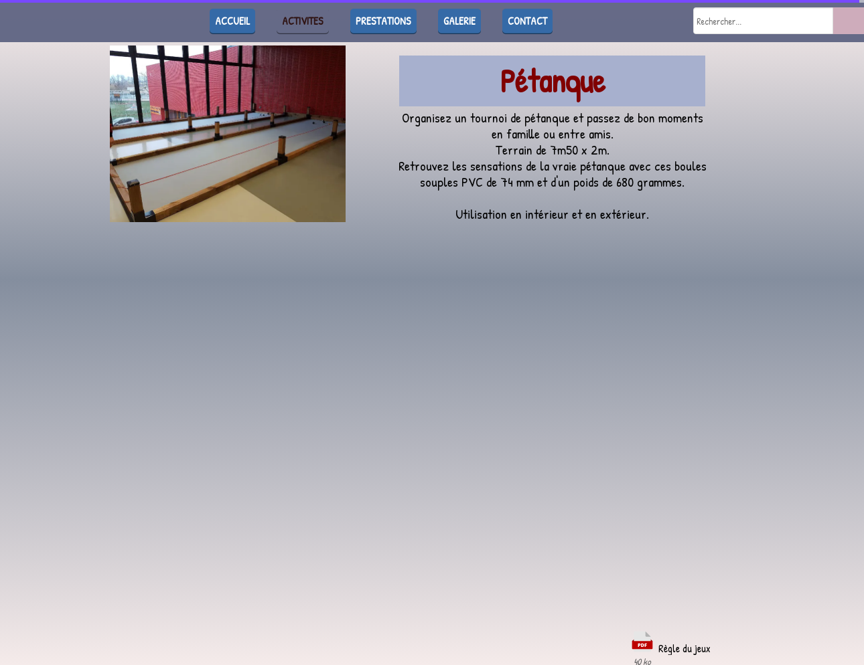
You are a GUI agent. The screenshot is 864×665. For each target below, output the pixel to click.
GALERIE (459, 20)
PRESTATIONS (383, 20)
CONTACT (527, 20)
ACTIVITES (302, 20)
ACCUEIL (232, 20)
